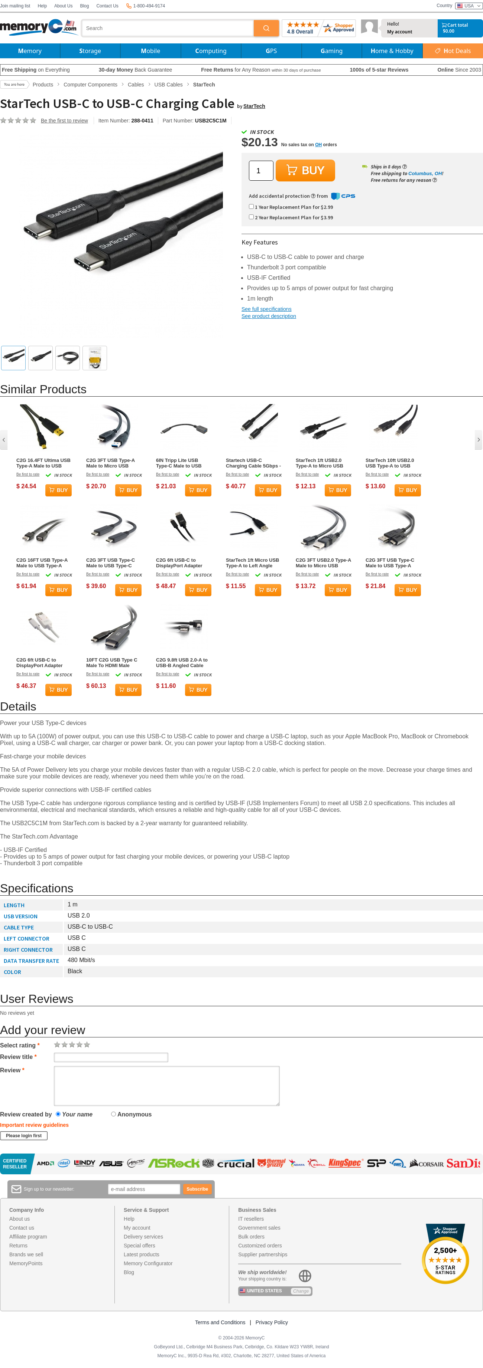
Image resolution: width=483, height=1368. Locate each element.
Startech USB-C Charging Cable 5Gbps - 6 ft (253, 463)
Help (42, 6)
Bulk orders (251, 1237)
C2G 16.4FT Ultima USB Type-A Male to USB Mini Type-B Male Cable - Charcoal (43, 463)
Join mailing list (15, 6)
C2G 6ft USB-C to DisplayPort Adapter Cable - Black (179, 562)
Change (301, 1291)
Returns (18, 1246)
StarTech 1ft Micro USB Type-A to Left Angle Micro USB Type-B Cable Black (252, 562)
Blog (84, 6)
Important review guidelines (34, 1125)
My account (399, 32)
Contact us (21, 1228)
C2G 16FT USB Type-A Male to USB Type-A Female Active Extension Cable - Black (43, 562)
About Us (63, 6)
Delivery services (143, 1237)
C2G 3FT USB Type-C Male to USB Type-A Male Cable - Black (390, 562)
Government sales (259, 1228)
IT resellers (251, 1219)
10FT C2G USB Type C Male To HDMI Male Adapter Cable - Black (111, 662)
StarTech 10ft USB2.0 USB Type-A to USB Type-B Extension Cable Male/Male (393, 463)
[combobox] (168, 28)
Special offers (139, 1246)
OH (318, 144)
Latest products (141, 1254)
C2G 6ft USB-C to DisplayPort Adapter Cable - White (39, 662)
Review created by (26, 1114)
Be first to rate (27, 474)
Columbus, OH (425, 173)
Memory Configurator (148, 1263)
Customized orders (260, 1246)
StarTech (254, 106)
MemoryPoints (25, 1263)
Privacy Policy (272, 1322)
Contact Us (107, 6)
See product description (269, 316)
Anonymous (131, 1114)
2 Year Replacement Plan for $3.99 (291, 217)
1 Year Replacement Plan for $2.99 (291, 207)
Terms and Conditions (220, 1322)
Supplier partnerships (262, 1254)
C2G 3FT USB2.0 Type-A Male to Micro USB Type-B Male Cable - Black (323, 562)
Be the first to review (64, 121)
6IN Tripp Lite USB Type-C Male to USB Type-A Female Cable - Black (181, 463)
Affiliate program (28, 1237)
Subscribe (197, 1189)
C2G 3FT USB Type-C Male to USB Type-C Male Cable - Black (110, 562)
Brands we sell (26, 1254)
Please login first (24, 1135)
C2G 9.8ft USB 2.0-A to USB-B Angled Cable (182, 662)
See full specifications (267, 309)
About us (19, 1219)
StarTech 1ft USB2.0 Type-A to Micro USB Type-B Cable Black (319, 463)
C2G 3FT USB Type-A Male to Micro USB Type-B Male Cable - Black (110, 463)
